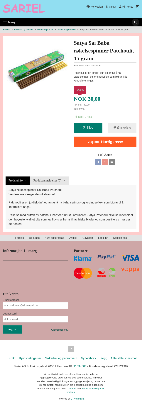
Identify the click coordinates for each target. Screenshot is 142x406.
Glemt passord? (59, 329)
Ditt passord (10, 313)
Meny (9, 22)
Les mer (72, 388)
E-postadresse (11, 299)
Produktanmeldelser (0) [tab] (47, 180)
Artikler (73, 237)
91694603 (80, 366)
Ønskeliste (122, 127)
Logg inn (103, 237)
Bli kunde (34, 237)
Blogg (103, 358)
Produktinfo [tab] (16, 180)
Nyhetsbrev (88, 358)
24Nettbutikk (77, 398)
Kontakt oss (120, 237)
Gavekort (87, 237)
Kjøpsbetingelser (30, 358)
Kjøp (88, 127)
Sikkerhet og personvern (61, 358)
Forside (6, 29)
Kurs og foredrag (54, 237)
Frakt (12, 358)
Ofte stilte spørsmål (123, 358)
